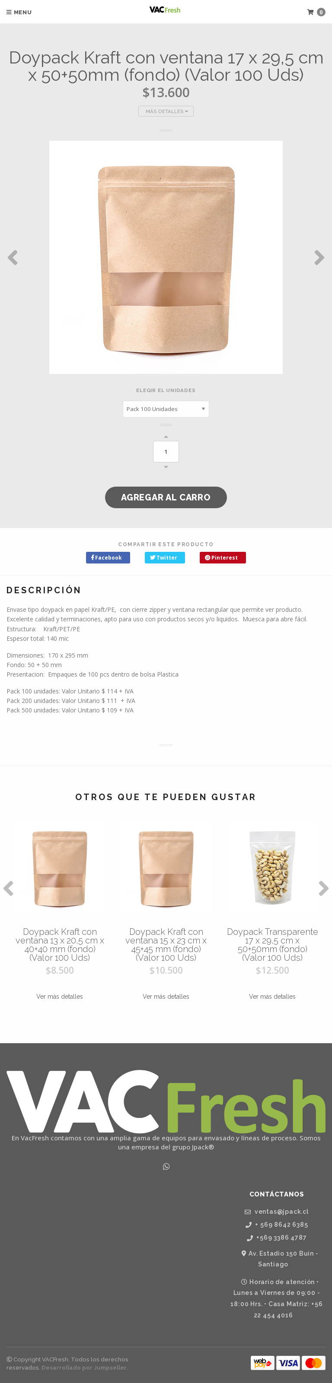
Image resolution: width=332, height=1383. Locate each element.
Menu (19, 12)
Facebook (106, 557)
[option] (166, 257)
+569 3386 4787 (277, 1237)
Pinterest (221, 557)
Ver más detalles (59, 996)
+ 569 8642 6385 (277, 1225)
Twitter (163, 557)
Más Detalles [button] (167, 111)
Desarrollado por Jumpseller (84, 1367)
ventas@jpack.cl (277, 1212)
